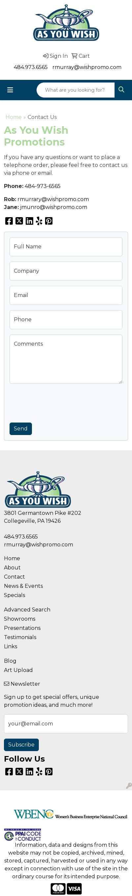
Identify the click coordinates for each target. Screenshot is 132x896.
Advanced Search (27, 610)
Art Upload (18, 670)
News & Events (23, 586)
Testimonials (20, 637)
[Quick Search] (76, 90)
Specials (14, 595)
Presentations (22, 628)
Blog (10, 661)
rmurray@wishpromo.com (86, 67)
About (12, 567)
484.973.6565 (31, 67)
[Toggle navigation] (10, 90)
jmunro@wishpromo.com (53, 207)
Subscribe (21, 745)
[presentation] (60, 402)
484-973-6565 (43, 186)
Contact (14, 577)
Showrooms (19, 619)
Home (14, 117)
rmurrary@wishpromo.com (53, 199)
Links (10, 646)
